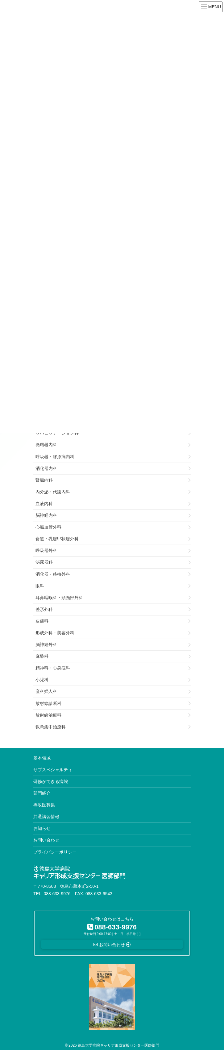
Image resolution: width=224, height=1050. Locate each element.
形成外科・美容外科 (54, 632)
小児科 (41, 679)
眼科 (39, 585)
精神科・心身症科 (52, 667)
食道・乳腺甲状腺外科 (57, 538)
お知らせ (42, 828)
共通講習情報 (46, 816)
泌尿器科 (44, 562)
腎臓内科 (44, 480)
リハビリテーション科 (57, 432)
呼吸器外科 (46, 550)
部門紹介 (42, 793)
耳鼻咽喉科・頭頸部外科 (59, 597)
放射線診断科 (48, 703)
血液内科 (44, 503)
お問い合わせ (46, 840)
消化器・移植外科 (52, 574)
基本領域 (42, 758)
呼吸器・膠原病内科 (54, 456)
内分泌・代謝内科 (52, 491)
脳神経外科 (46, 644)
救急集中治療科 (50, 726)
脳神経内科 (46, 515)
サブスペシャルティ (52, 769)
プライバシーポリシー (55, 852)
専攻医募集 (44, 804)
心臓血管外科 (48, 527)
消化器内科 (46, 468)
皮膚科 (41, 621)
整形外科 (44, 609)
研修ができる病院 (50, 781)
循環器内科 (46, 444)
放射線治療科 (48, 715)
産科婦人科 (46, 691)
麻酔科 (41, 656)
